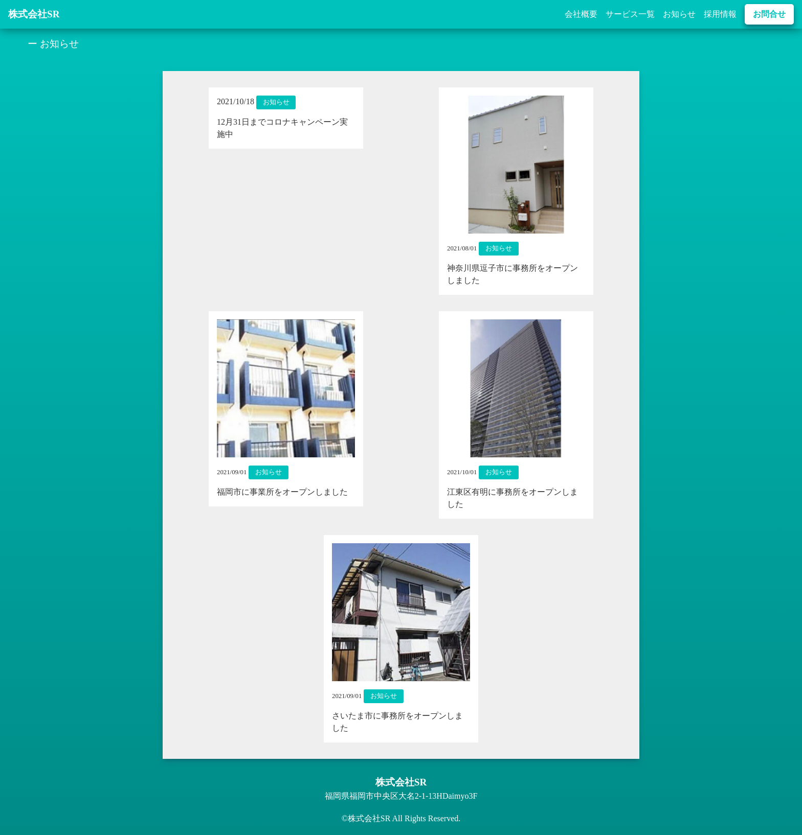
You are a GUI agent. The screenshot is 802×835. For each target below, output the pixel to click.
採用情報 (720, 14)
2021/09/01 (232, 472)
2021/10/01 (462, 472)
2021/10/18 (235, 101)
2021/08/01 (462, 248)
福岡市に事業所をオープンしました (282, 492)
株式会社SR (34, 14)
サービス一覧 (630, 14)
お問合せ (769, 14)
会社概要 (581, 14)
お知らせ (679, 14)
